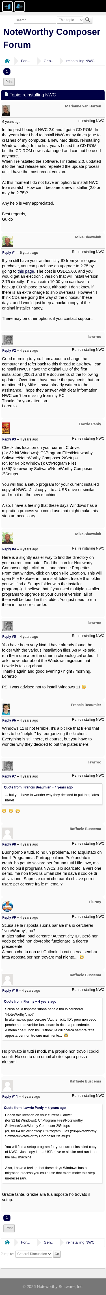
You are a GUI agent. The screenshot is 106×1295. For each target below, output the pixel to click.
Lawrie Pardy (90, 424)
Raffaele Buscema (85, 828)
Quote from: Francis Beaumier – (38, 787)
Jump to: (7, 1254)
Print (9, 82)
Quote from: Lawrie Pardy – (35, 1108)
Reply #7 (9, 776)
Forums (26, 61)
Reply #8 (9, 844)
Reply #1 (9, 253)
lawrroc (94, 336)
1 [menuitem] (7, 71)
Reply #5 (9, 637)
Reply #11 (10, 1097)
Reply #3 (9, 439)
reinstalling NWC (80, 61)
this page (26, 271)
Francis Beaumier (86, 704)
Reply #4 (9, 549)
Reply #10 (10, 991)
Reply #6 (9, 720)
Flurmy (95, 902)
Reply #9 (9, 917)
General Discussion (49, 61)
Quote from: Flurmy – (30, 1002)
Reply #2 (9, 350)
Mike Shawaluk (88, 237)
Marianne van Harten (83, 106)
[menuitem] (9, 82)
